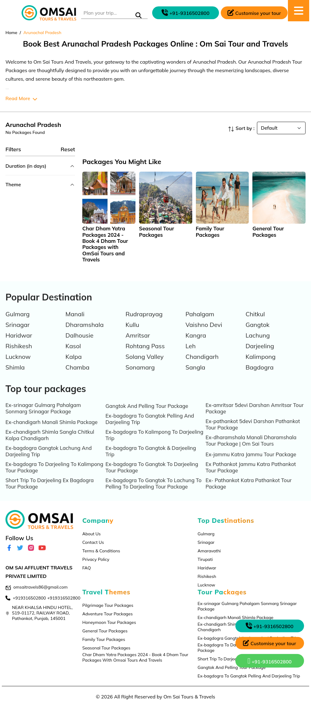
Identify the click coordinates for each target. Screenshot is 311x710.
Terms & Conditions (101, 551)
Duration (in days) (25, 166)
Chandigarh (202, 364)
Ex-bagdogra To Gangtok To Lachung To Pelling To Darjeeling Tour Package (153, 490)
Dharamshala (85, 332)
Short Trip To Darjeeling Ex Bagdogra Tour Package (49, 490)
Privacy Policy (95, 559)
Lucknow (18, 364)
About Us (91, 534)
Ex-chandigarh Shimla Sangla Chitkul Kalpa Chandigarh (49, 442)
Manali (75, 321)
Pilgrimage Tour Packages (107, 605)
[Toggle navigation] (10, 13)
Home (11, 32)
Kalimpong (260, 364)
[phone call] (185, 12)
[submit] (138, 16)
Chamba (78, 374)
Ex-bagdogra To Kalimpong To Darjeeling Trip (154, 442)
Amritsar (137, 342)
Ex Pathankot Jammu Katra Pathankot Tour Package (251, 474)
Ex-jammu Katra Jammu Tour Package (251, 461)
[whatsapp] (269, 662)
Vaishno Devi (204, 332)
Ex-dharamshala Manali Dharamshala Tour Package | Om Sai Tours (251, 447)
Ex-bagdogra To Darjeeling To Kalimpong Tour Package (54, 474)
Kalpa (74, 364)
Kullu (132, 332)
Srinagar (17, 332)
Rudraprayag (143, 321)
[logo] (49, 13)
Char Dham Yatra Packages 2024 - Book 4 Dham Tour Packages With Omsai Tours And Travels (135, 657)
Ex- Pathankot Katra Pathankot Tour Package (249, 490)
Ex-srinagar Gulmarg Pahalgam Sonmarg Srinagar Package (43, 415)
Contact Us (93, 542)
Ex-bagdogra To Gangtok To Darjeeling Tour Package (151, 474)
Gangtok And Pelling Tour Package (146, 413)
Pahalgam (200, 321)
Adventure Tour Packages (107, 614)
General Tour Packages (105, 631)
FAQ (86, 568)
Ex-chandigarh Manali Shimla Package (51, 429)
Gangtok (257, 332)
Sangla (195, 374)
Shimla (15, 374)
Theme (13, 184)
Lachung (257, 342)
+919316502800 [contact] (29, 598)
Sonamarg (140, 374)
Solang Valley (144, 364)
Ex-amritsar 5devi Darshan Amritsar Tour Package (255, 415)
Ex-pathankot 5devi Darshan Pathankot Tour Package (253, 431)
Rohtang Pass (145, 353)
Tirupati (205, 559)
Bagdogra (259, 374)
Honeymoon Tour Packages (109, 622)
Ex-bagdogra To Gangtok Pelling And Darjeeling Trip (149, 426)
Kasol (73, 353)
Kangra (196, 342)
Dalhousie (80, 342)
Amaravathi (209, 551)
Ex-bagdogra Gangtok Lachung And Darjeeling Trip (48, 458)
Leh (191, 353)
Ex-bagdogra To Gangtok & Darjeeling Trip (150, 458)
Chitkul (255, 321)
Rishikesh (18, 353)
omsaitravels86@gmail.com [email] (40, 587)
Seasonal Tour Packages (106, 648)
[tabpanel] (108, 217)
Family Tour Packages (103, 639)
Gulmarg (17, 321)
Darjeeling (259, 353)
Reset (68, 149)
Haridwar (18, 342)
